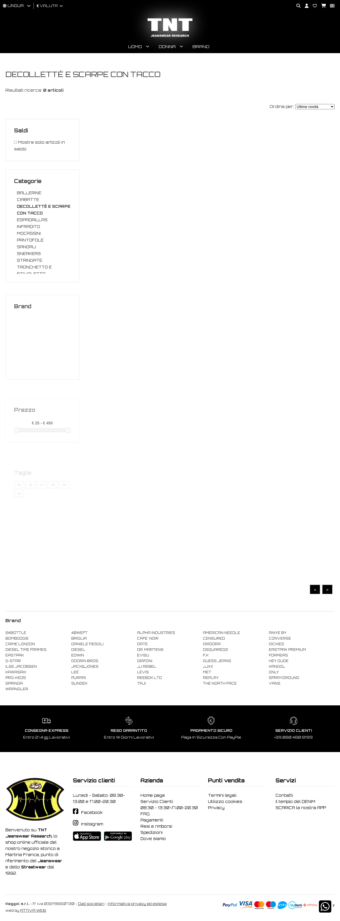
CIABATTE (28, 199)
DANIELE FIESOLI (87, 644)
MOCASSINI (29, 233)
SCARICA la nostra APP (301, 807)
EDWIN (77, 655)
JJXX (208, 667)
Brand (201, 46)
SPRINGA (14, 683)
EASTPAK (14, 655)
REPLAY (211, 678)
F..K (206, 655)
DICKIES (276, 644)
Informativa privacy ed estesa (137, 904)
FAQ (145, 814)
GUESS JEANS (217, 661)
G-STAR (13, 661)
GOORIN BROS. (85, 661)
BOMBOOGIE (17, 638)
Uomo (135, 46)
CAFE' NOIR (147, 638)
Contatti (284, 795)
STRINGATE (29, 260)
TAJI (141, 683)
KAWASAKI (15, 672)
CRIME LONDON (20, 644)
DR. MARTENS (150, 650)
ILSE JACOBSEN (21, 667)
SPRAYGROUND (284, 678)
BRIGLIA (79, 638)
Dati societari (91, 904)
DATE (142, 644)
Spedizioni (151, 832)
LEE (75, 672)
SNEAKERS (29, 253)
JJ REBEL (146, 667)
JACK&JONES (85, 667)
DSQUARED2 (215, 650)
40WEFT (79, 633)
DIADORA (212, 644)
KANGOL (277, 667)
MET (207, 672)
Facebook (92, 812)
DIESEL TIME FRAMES (25, 650)
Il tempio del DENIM (295, 801)
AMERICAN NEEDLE (221, 633)
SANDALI (26, 247)
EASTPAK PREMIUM (287, 650)
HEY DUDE (278, 661)
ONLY (274, 672)
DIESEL (78, 650)
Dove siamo (153, 838)
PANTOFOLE (30, 240)
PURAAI (78, 678)
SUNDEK (79, 683)
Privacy (216, 807)
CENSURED (214, 638)
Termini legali (222, 795)
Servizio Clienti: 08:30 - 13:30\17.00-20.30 (169, 804)
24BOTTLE (15, 633)
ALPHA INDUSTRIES (156, 633)
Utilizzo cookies (225, 801)
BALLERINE (29, 193)
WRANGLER (16, 689)
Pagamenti (151, 820)
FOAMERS (278, 655)
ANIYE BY (278, 633)
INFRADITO (28, 226)
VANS (274, 683)
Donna (167, 46)
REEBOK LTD (149, 678)
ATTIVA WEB (33, 910)
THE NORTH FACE (220, 683)
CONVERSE (280, 638)
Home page (152, 795)
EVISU (143, 655)
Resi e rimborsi (156, 826)
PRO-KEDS (15, 678)
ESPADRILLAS (32, 220)
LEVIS (143, 672)
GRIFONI (144, 661)
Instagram (92, 824)
